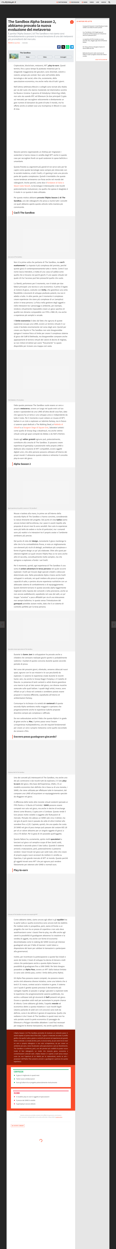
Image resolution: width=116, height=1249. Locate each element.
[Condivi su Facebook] (59, 47)
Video (92, 2)
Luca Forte (17, 43)
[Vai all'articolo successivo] (2, 624)
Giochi (103, 2)
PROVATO (10, 43)
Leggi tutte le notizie (101, 59)
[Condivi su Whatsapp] (67, 47)
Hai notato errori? (18, 1125)
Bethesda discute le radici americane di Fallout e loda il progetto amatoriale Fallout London (95, 54)
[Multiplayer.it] (8, 2)
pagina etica (59, 1117)
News (27, 57)
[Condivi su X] (63, 47)
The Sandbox (25, 52)
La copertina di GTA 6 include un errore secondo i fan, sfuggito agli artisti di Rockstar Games (95, 40)
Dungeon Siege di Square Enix (35, 427)
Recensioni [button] (74, 2)
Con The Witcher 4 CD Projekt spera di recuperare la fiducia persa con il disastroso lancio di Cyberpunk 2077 (94, 33)
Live (97, 2)
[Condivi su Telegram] (72, 47)
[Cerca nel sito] (109, 2)
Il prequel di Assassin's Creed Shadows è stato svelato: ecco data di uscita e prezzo (95, 26)
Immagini (63, 57)
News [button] (84, 2)
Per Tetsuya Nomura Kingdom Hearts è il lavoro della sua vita (94, 47)
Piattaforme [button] (62, 2)
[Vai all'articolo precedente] (113, 624)
